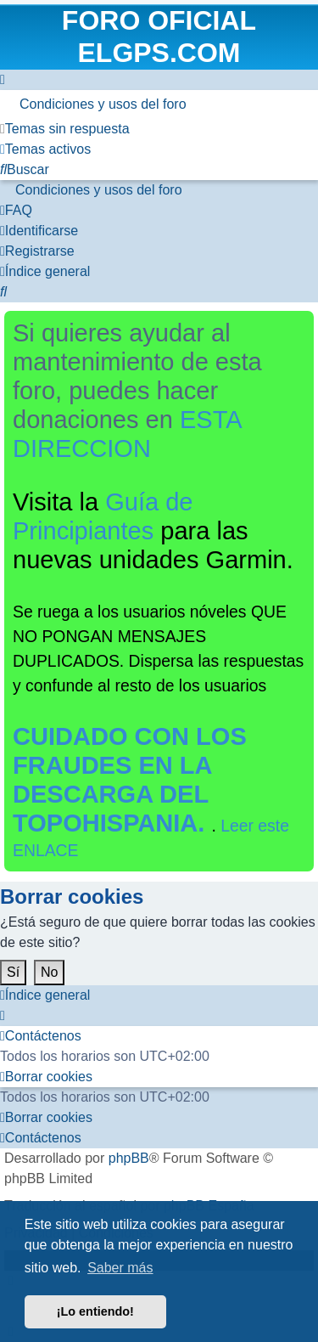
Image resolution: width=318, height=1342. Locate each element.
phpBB (129, 1158)
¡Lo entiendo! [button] (95, 1311)
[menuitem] (159, 104)
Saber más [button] (120, 1267)
